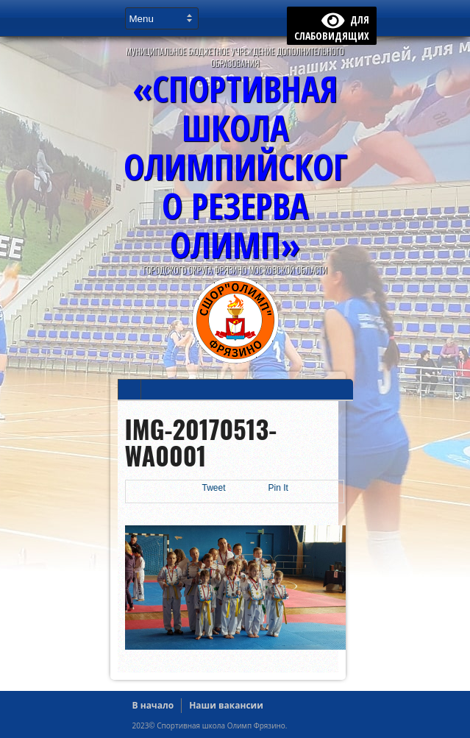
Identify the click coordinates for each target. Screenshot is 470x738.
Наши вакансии (226, 705)
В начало (153, 705)
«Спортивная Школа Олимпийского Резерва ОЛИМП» (235, 167)
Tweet (214, 488)
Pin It (278, 488)
